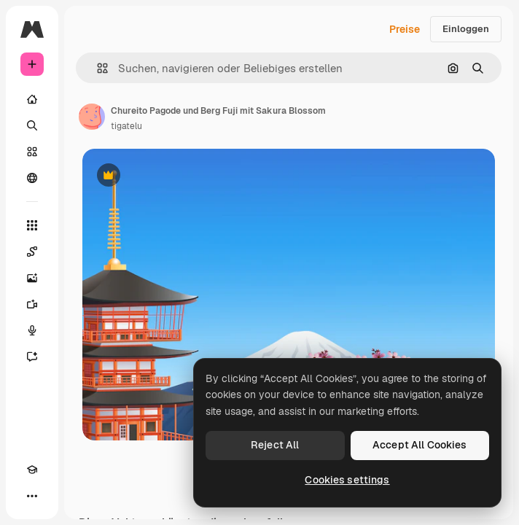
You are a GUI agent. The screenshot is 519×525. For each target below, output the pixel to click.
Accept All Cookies (419, 444)
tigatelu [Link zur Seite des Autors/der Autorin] (126, 126)
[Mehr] (32, 496)
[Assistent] (32, 356)
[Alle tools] (32, 225)
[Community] (32, 178)
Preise (404, 29)
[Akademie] (32, 469)
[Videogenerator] (32, 304)
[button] (97, 68)
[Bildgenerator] (32, 277)
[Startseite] (32, 99)
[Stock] (32, 151)
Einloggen (465, 29)
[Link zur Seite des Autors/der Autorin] (92, 117)
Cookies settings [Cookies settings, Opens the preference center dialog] (347, 479)
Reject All (275, 444)
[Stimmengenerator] (32, 330)
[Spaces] (32, 251)
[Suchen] (32, 125)
